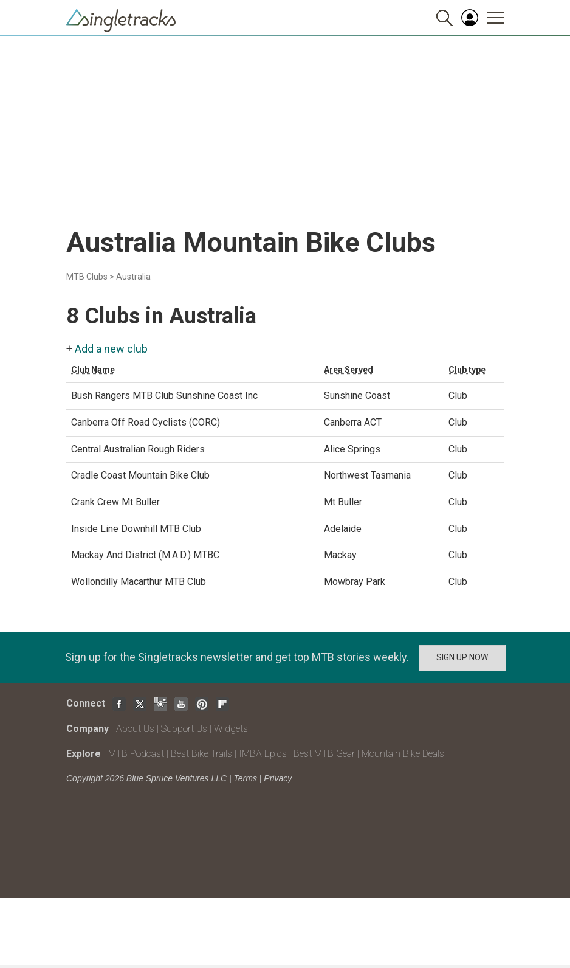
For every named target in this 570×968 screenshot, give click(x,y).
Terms (245, 778)
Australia (133, 277)
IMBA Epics (263, 753)
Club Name (93, 370)
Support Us (184, 729)
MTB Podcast (136, 753)
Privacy (278, 778)
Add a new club (111, 348)
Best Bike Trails (201, 753)
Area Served (348, 370)
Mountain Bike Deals (403, 753)
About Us (135, 729)
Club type (467, 370)
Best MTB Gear (324, 753)
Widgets (231, 729)
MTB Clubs (87, 277)
